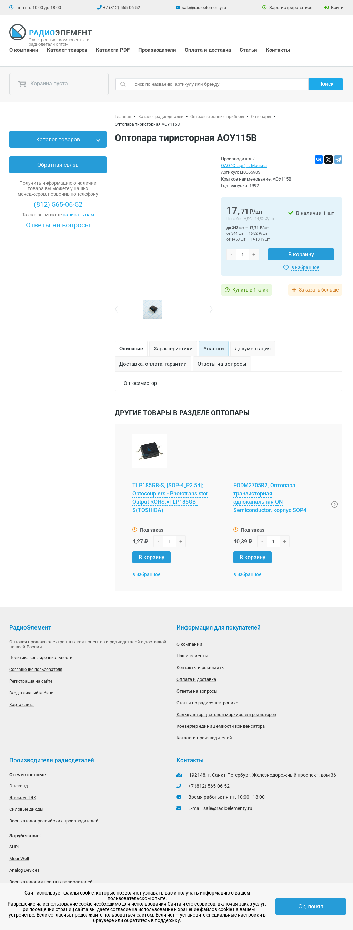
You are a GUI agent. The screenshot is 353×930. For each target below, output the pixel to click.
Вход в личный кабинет (32, 693)
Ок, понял (310, 906)
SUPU (14, 846)
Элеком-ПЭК (22, 797)
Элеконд (18, 785)
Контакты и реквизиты (200, 667)
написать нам (78, 214)
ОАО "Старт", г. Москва (244, 165)
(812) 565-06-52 (58, 204)
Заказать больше (319, 290)
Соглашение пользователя (35, 669)
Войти (334, 7)
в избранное (305, 267)
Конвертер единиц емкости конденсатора (220, 726)
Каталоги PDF (113, 50)
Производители (157, 50)
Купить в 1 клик (250, 290)
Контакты (278, 50)
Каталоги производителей (204, 737)
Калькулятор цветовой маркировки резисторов (226, 714)
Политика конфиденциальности (40, 657)
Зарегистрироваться (287, 7)
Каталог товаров (67, 50)
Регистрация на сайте (30, 681)
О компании (23, 50)
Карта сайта (21, 704)
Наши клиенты (192, 655)
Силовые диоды (26, 809)
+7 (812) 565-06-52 (121, 7)
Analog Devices (24, 870)
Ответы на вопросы (58, 225)
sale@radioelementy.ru (204, 7)
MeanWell (19, 858)
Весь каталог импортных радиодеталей (51, 882)
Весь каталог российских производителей (54, 821)
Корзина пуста (43, 84)
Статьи (248, 50)
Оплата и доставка (208, 50)
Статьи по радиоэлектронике (207, 702)
